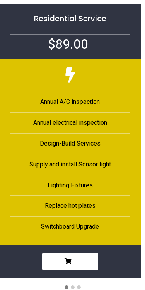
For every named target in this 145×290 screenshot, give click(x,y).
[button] (66, 287)
